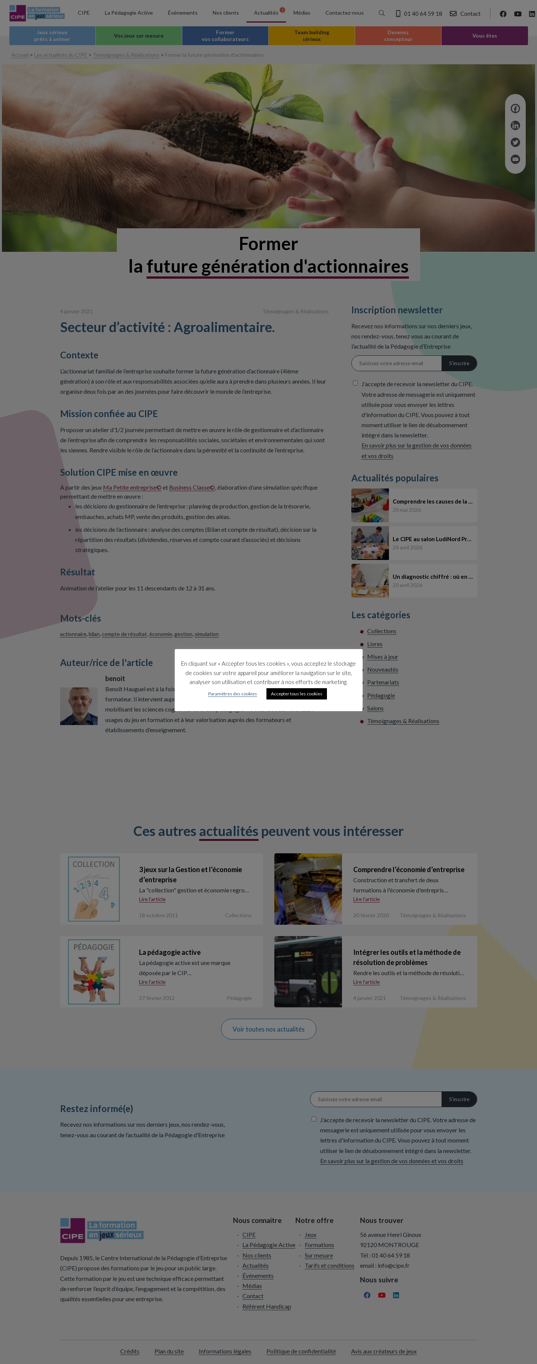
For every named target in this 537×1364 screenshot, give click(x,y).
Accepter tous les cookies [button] (296, 693)
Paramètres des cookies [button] (232, 693)
